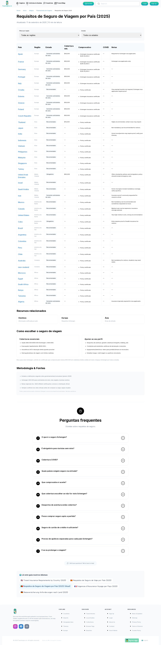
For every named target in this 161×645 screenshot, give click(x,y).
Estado (83, 31)
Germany (22, 69)
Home (18, 10)
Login (145, 3)
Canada (21, 209)
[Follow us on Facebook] (21, 626)
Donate (88, 3)
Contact (111, 626)
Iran (19, 196)
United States (23, 215)
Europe (65, 630)
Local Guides (90, 618)
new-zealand (23, 267)
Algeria (21, 302)
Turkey (21, 169)
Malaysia (21, 157)
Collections (90, 622)
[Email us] (27, 626)
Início (25, 10)
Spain (20, 54)
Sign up (153, 3)
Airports (65, 618)
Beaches (89, 630)
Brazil (20, 228)
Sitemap (134, 618)
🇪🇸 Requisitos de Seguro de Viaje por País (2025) (90, 580)
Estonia (21, 96)
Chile (20, 254)
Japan (20, 128)
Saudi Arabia (23, 189)
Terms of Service (137, 626)
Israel (20, 183)
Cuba (20, 222)
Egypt (20, 279)
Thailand (21, 122)
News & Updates (137, 613)
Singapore (22, 163)
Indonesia (22, 140)
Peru (20, 248)
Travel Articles (90, 613)
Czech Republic (24, 116)
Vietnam (21, 146)
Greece (21, 103)
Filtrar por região (24, 31)
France (21, 62)
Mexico (21, 202)
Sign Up (111, 613)
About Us (112, 622)
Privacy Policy (136, 622)
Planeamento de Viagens (44, 10)
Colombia (22, 241)
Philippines (22, 152)
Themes (65, 626)
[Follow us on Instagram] (15, 626)
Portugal (21, 77)
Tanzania (22, 296)
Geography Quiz (68, 622)
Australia (21, 261)
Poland (21, 109)
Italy (20, 83)
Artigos (31, 10)
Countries (66, 613)
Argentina (22, 235)
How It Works (113, 630)
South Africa (23, 284)
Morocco (22, 273)
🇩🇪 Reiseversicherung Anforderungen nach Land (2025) (44, 592)
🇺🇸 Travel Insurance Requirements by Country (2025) (43, 580)
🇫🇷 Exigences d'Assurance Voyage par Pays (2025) (96, 586)
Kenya (20, 290)
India (20, 134)
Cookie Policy (136, 630)
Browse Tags (90, 626)
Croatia (21, 90)
